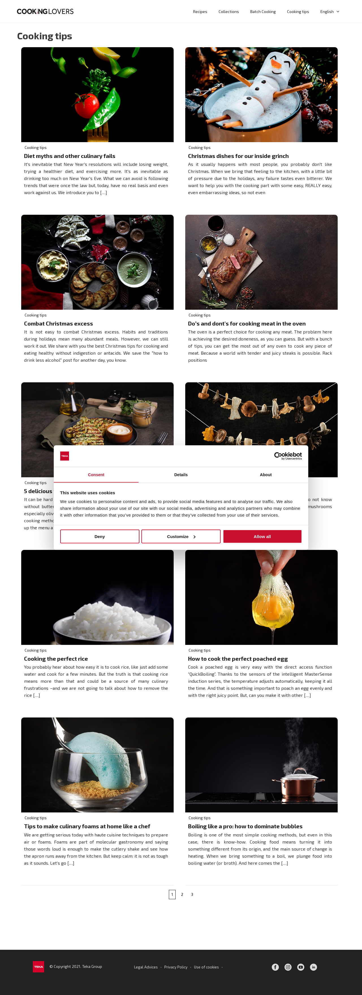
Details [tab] (181, 474)
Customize (181, 536)
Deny (99, 536)
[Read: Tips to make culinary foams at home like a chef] (97, 765)
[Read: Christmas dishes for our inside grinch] (261, 94)
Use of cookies (207, 966)
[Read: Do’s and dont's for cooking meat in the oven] (261, 262)
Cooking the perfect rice (56, 659)
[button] (338, 11)
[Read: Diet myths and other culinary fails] (97, 94)
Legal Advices (144, 966)
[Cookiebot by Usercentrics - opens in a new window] (277, 456)
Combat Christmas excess (58, 323)
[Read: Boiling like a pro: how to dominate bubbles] (261, 765)
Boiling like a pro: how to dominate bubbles (245, 827)
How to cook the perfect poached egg (238, 659)
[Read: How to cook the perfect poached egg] (261, 597)
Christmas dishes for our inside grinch (238, 156)
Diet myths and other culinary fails (69, 156)
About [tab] (266, 474)
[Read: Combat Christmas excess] (97, 262)
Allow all (262, 536)
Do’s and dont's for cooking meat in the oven (247, 323)
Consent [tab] (96, 474)
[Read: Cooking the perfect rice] (97, 597)
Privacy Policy (175, 966)
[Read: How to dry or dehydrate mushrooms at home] (261, 429)
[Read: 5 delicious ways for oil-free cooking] (97, 429)
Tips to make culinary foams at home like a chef (87, 827)
